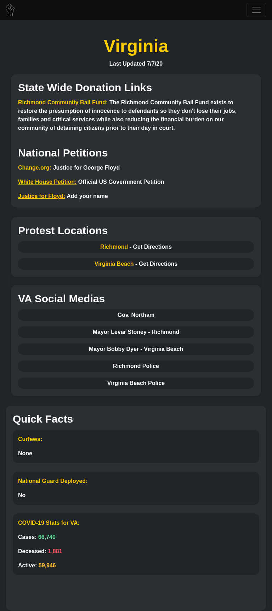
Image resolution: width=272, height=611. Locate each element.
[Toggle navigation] (256, 10)
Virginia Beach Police (136, 383)
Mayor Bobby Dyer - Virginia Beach (136, 349)
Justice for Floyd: (41, 196)
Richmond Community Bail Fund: (63, 102)
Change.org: (34, 168)
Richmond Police (136, 366)
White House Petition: (47, 182)
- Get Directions (151, 247)
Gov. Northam (136, 315)
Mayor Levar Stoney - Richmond (136, 332)
